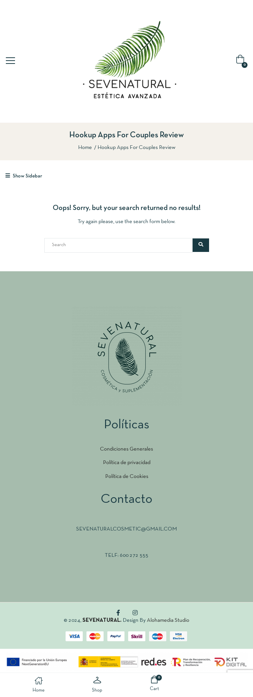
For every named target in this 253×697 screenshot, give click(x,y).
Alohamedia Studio (168, 620)
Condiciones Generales (126, 449)
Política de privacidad (126, 462)
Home (85, 147)
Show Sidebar (23, 176)
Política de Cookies (126, 476)
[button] (242, 61)
